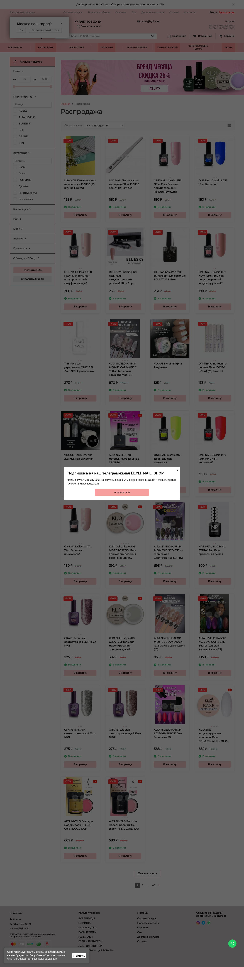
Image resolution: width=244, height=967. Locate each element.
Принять (79, 955)
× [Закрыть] (177, 470)
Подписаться (122, 492)
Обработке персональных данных (37, 958)
